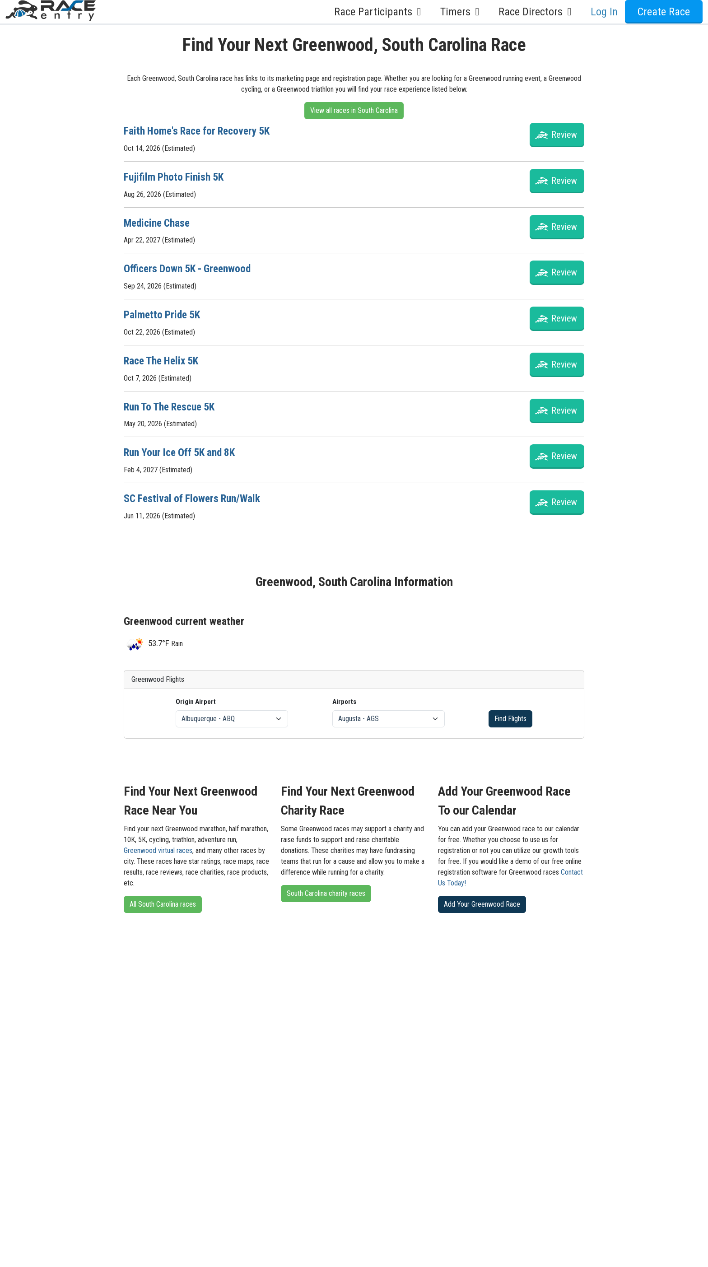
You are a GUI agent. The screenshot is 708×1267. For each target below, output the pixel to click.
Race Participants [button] (380, 11)
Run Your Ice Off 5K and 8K (182, 450)
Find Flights (510, 716)
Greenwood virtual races (158, 847)
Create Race (664, 11)
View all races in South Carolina (354, 110)
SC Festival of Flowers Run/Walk (194, 495)
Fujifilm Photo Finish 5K (175, 176)
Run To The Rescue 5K (171, 404)
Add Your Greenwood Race (482, 901)
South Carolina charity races (326, 890)
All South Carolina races (163, 901)
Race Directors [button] (537, 11)
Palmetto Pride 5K (163, 313)
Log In (604, 11)
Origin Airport (196, 698)
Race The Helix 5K (163, 359)
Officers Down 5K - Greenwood (190, 267)
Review (564, 134)
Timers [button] (462, 11)
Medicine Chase (158, 222)
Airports (344, 698)
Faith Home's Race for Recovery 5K (200, 131)
